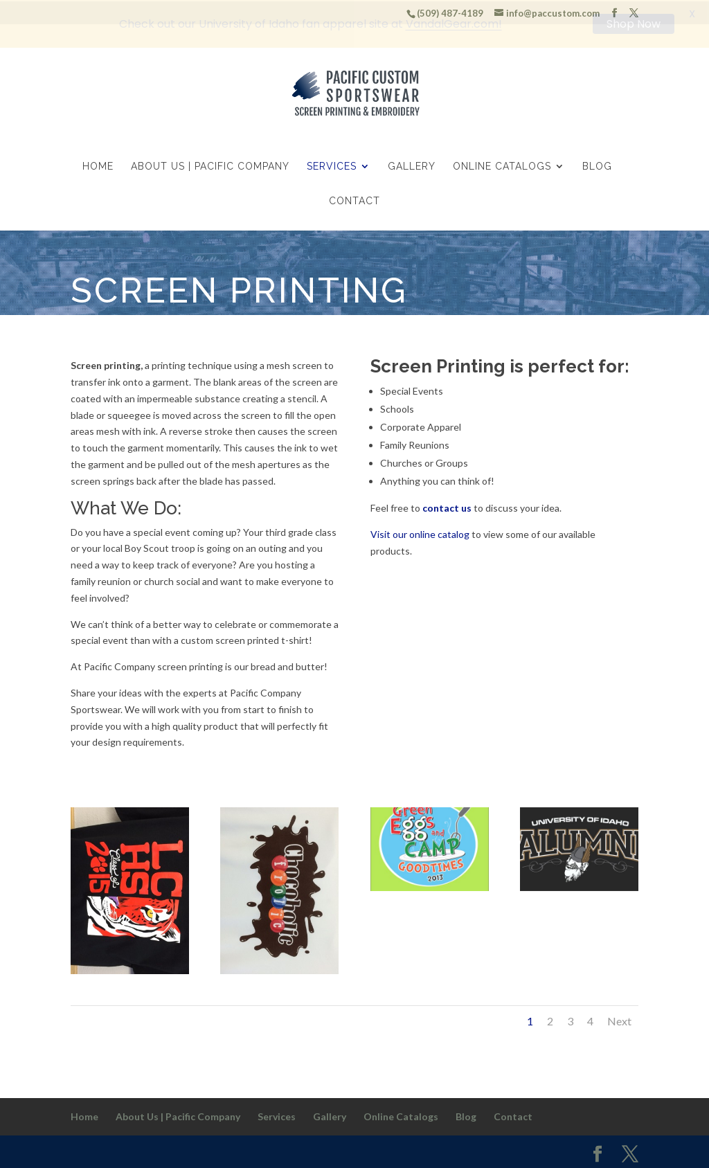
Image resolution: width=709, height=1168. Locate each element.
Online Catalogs (502, 166)
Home (98, 166)
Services (332, 166)
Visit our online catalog (419, 533)
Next (619, 1019)
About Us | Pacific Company (210, 166)
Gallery (412, 166)
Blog (597, 166)
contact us (447, 506)
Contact (354, 200)
